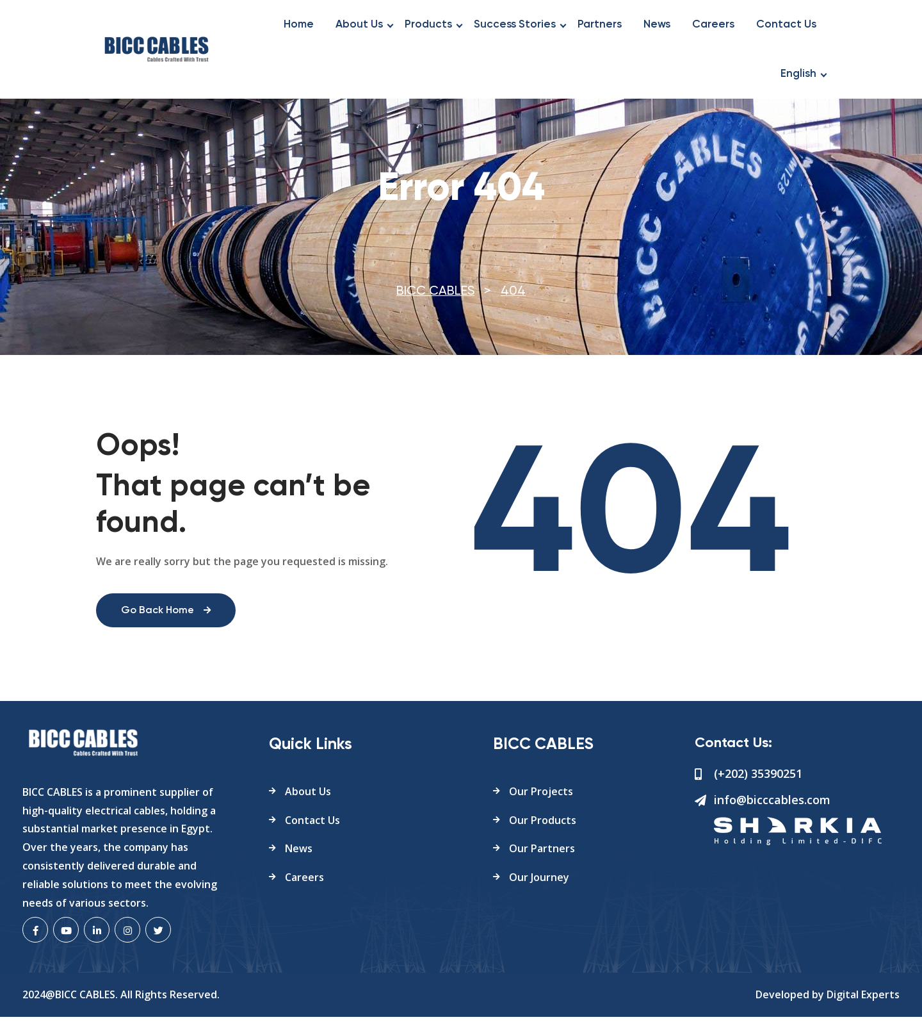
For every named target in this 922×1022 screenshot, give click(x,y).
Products (428, 24)
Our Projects (541, 796)
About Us (359, 24)
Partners (600, 24)
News (656, 24)
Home (299, 24)
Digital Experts (863, 1000)
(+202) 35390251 (758, 778)
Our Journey (539, 882)
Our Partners (542, 853)
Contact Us (786, 24)
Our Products (542, 825)
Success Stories (515, 24)
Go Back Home (167, 616)
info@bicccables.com (772, 804)
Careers (713, 24)
